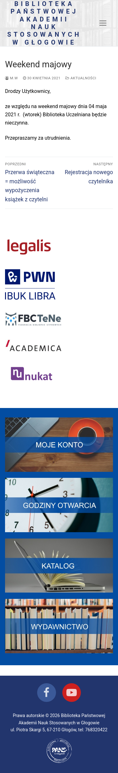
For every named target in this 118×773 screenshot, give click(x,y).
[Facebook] (46, 692)
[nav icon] (103, 23)
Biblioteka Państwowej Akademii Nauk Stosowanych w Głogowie (44, 23)
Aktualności (80, 78)
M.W (11, 78)
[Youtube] (71, 692)
